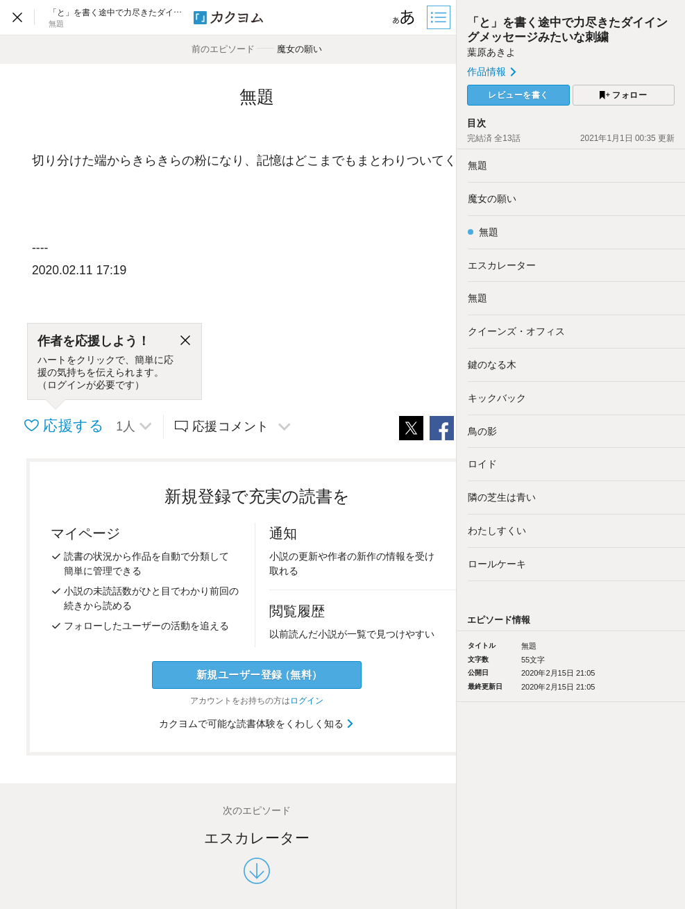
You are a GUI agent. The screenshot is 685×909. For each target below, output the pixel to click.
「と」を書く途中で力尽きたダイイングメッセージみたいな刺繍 (567, 29)
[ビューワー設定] (404, 17)
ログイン (306, 701)
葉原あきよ (491, 52)
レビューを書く (518, 95)
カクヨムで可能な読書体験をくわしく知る (257, 723)
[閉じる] (185, 341)
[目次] (440, 17)
